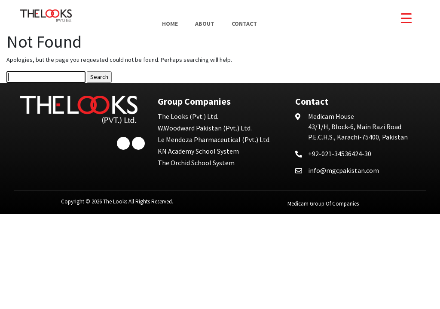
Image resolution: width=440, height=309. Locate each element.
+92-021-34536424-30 (339, 153)
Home (170, 23)
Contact (244, 23)
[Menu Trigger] (406, 18)
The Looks (115, 201)
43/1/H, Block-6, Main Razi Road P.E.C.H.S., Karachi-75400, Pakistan (358, 126)
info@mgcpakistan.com (343, 170)
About (204, 23)
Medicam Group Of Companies (323, 203)
